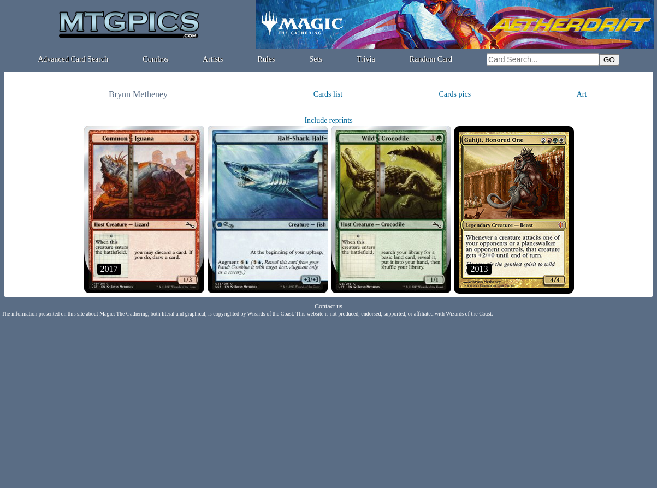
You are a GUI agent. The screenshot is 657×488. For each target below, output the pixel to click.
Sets (316, 59)
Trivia (366, 59)
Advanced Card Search (73, 59)
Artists (213, 59)
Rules (266, 59)
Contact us (328, 306)
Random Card (431, 59)
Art (582, 94)
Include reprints (328, 120)
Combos (155, 59)
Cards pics (455, 94)
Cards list (327, 94)
